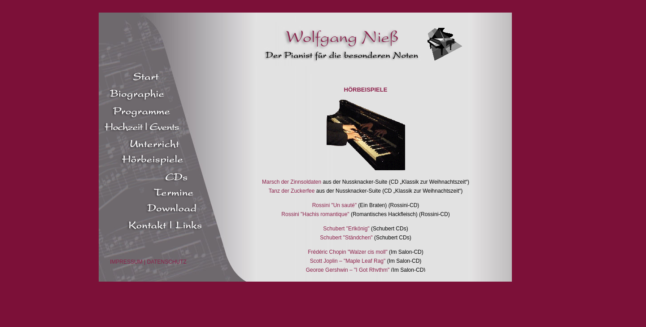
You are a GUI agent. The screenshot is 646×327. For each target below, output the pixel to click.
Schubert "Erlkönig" (346, 228)
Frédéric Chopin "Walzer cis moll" (347, 252)
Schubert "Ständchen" (346, 237)
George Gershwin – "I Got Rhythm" (348, 270)
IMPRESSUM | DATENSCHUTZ (148, 262)
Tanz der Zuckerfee (292, 191)
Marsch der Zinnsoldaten (291, 182)
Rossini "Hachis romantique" (315, 214)
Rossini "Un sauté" (335, 205)
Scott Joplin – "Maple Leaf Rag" (348, 261)
